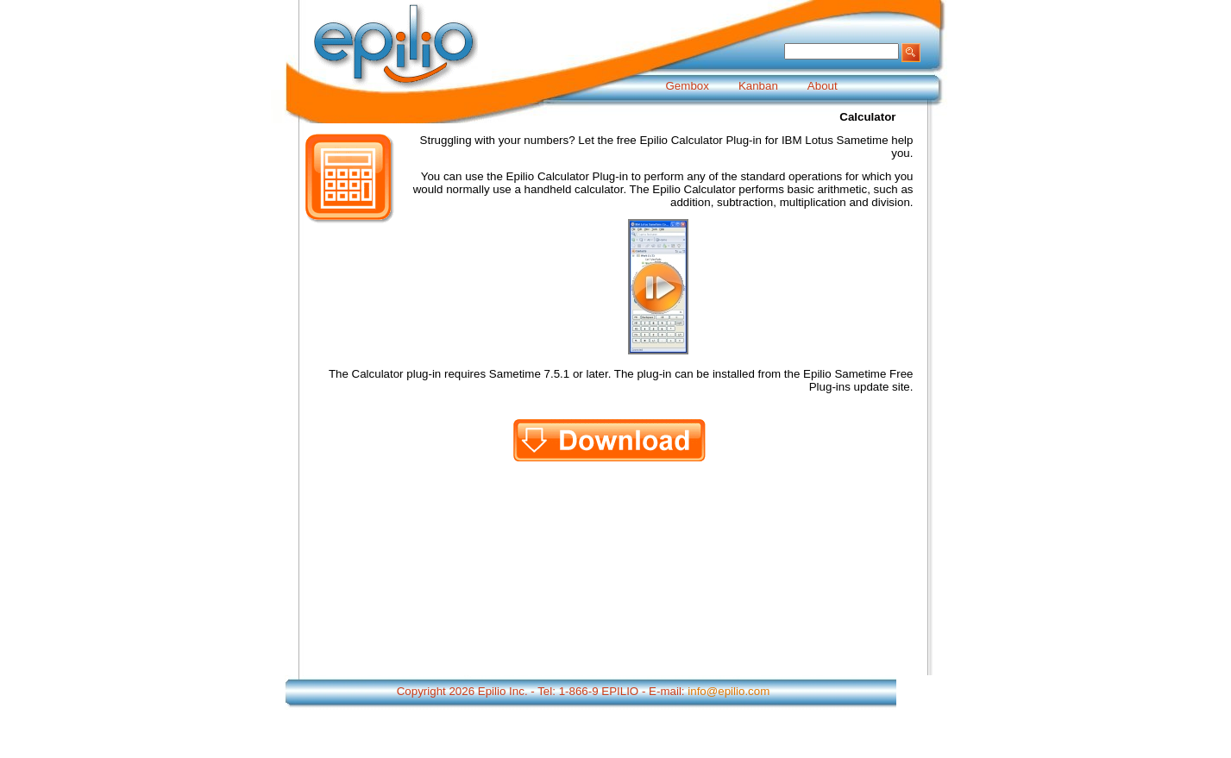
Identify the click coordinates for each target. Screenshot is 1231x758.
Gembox (687, 85)
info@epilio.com (728, 691)
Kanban (758, 85)
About (822, 85)
